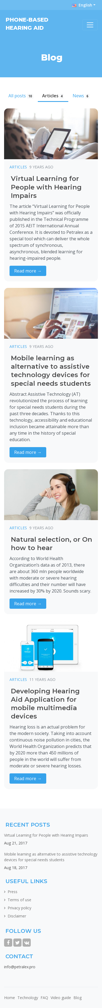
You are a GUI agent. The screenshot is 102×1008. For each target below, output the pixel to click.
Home (9, 997)
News (81, 96)
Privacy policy (19, 907)
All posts (20, 96)
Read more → (28, 271)
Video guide (61, 997)
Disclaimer (17, 916)
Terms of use (19, 899)
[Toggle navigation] (90, 24)
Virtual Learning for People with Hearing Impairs (46, 835)
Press (12, 891)
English (82, 5)
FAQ (44, 997)
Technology (27, 997)
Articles (53, 96)
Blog (77, 997)
